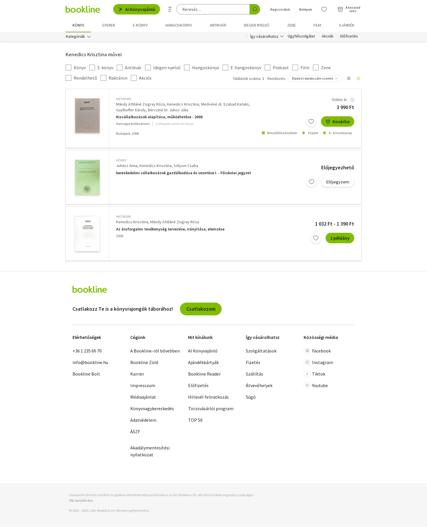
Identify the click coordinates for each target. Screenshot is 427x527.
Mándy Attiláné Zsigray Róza (140, 104)
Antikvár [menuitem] (218, 25)
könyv (121, 161)
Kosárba (338, 122)
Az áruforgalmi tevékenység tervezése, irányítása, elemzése (170, 229)
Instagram (318, 362)
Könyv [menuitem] (78, 25)
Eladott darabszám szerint (312, 79)
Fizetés (253, 363)
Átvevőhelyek (259, 386)
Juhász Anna (127, 166)
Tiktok (314, 374)
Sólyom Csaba (186, 166)
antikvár (123, 99)
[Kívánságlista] (324, 9)
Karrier (137, 374)
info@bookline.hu (90, 363)
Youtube (316, 385)
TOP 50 (195, 420)
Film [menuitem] (317, 25)
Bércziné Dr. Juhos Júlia (168, 110)
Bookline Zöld (144, 363)
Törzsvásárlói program (210, 409)
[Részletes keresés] (170, 9)
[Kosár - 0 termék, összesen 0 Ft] (348, 9)
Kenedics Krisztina (183, 104)
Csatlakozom (201, 309)
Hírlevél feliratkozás (208, 397)
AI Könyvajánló (136, 9)
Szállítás (254, 374)
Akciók (327, 37)
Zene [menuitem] (291, 25)
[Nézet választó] (348, 79)
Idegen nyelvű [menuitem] (256, 25)
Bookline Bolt (86, 374)
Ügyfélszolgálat (301, 37)
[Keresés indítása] (255, 9)
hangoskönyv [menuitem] (179, 25)
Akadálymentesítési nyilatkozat (150, 451)
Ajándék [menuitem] (346, 25)
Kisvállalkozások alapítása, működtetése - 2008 (159, 117)
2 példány (340, 238)
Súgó (251, 397)
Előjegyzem (337, 182)
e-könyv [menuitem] (140, 25)
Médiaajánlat (143, 397)
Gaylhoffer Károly (131, 110)
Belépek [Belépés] (305, 9)
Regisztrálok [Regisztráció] (280, 9)
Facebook (317, 351)
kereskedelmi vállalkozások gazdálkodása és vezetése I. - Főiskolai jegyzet (183, 173)
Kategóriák (75, 37)
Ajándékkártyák (203, 363)
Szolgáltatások (261, 351)
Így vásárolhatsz (264, 37)
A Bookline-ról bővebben (155, 351)
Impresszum (142, 386)
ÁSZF (135, 432)
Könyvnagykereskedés (152, 409)
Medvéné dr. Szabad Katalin (225, 104)
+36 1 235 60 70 (87, 351)
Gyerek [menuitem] (108, 25)
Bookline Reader (204, 374)
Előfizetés (349, 37)
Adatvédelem (143, 420)
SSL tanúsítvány (81, 501)
